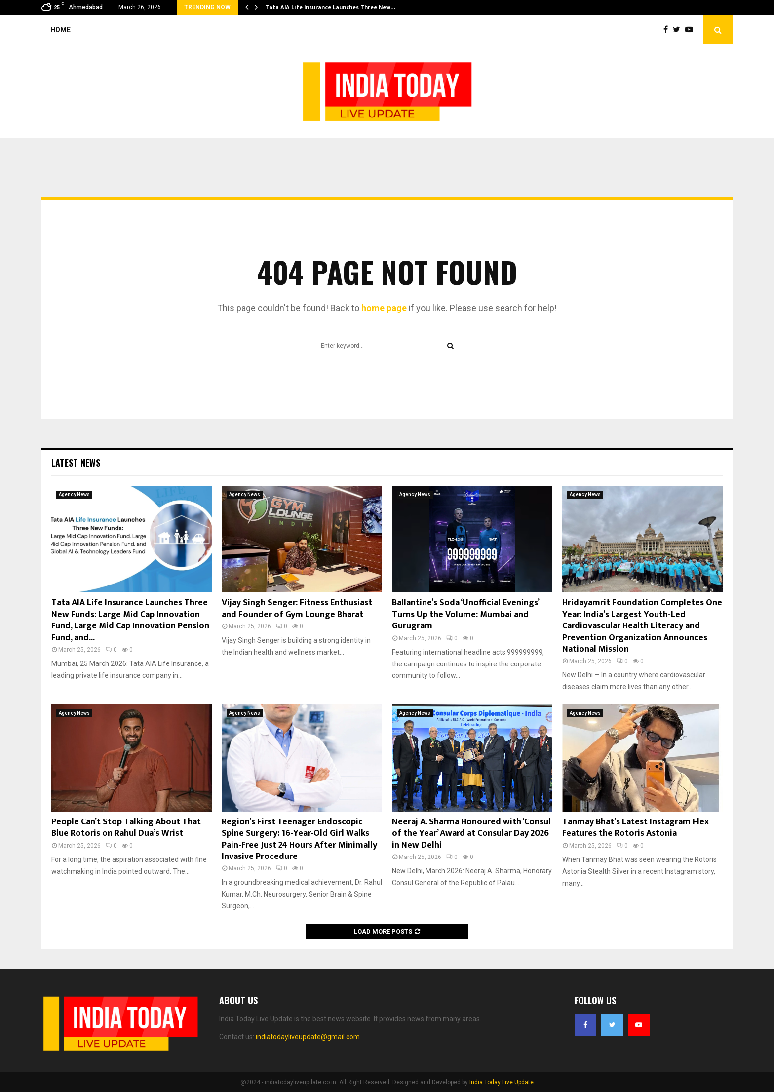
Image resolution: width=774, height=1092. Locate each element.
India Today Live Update (501, 1082)
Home (60, 30)
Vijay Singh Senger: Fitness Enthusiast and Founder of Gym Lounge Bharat (297, 608)
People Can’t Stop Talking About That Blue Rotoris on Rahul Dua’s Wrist (126, 828)
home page (384, 308)
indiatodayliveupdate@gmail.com (308, 1037)
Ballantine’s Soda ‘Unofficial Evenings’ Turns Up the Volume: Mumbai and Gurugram (465, 614)
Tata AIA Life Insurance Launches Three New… (330, 7)
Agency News (74, 494)
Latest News (75, 462)
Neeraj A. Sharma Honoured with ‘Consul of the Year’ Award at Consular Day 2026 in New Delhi (471, 834)
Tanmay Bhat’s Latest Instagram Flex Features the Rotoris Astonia (635, 828)
